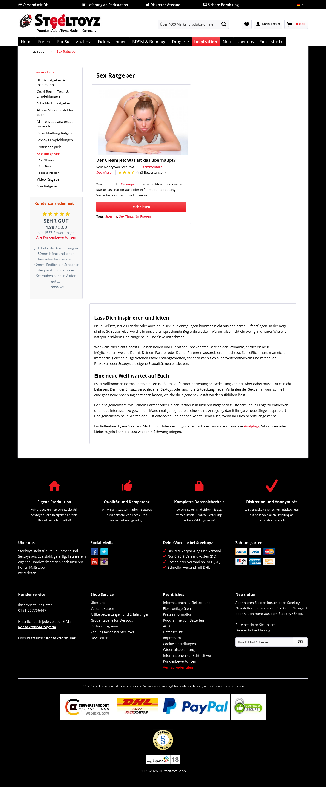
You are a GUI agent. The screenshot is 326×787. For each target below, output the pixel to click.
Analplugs (251, 426)
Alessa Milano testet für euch (55, 112)
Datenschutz (173, 632)
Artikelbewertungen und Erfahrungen (120, 614)
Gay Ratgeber (47, 186)
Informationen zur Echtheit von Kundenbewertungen (187, 658)
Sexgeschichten (49, 173)
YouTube (94, 561)
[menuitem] (193, 26)
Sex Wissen (46, 160)
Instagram (104, 561)
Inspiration (44, 72)
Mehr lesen (141, 207)
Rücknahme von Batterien (183, 620)
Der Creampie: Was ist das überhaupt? (136, 160)
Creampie (128, 184)
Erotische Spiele (49, 146)
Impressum (172, 637)
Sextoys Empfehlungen (55, 140)
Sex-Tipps (45, 166)
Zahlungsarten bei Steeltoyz (112, 632)
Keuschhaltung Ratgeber (56, 133)
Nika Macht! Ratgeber (53, 103)
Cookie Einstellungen (179, 643)
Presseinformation (177, 614)
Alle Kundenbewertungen (56, 237)
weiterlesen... (28, 573)
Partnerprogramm (105, 626)
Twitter (104, 552)
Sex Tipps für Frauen (135, 216)
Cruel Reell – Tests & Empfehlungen (53, 93)
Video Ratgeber (49, 179)
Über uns (98, 602)
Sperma (111, 216)
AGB (166, 626)
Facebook (94, 552)
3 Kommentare (151, 167)
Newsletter (99, 637)
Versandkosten (102, 608)
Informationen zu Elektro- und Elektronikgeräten (187, 605)
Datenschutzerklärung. (253, 630)
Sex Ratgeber (48, 153)
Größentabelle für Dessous (112, 620)
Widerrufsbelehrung (179, 649)
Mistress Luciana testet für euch (55, 123)
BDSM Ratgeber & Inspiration (51, 82)
